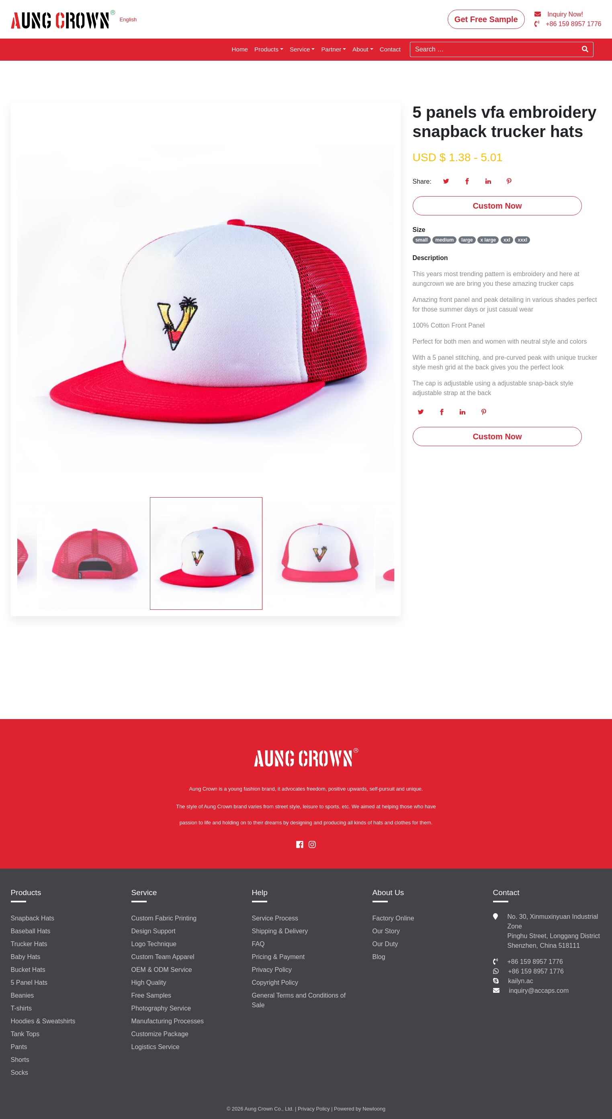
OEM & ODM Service (161, 969)
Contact (390, 49)
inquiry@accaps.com (539, 990)
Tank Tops (25, 1034)
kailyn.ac (520, 981)
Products (266, 49)
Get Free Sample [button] (486, 19)
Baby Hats (26, 956)
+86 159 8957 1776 (535, 961)
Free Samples (151, 995)
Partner (331, 49)
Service (300, 49)
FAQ (258, 944)
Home (240, 49)
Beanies (22, 995)
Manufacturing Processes (167, 1021)
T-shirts (21, 1008)
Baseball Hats (31, 931)
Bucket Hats (28, 969)
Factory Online (393, 918)
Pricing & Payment (278, 956)
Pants (19, 1046)
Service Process (275, 918)
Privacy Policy (272, 969)
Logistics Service (155, 1046)
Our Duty (385, 944)
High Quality (148, 982)
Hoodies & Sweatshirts (43, 1021)
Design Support (153, 931)
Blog (379, 956)
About (360, 49)
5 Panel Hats (29, 982)
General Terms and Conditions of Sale (299, 1000)
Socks (20, 1072)
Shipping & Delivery (280, 931)
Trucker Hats (29, 944)
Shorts (20, 1059)
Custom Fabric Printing (164, 918)
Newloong (373, 1109)
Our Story (386, 931)
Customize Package (159, 1034)
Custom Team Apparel (162, 956)
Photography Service (161, 1008)
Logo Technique (154, 944)
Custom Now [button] (497, 205)
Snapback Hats (33, 918)
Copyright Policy (275, 982)
